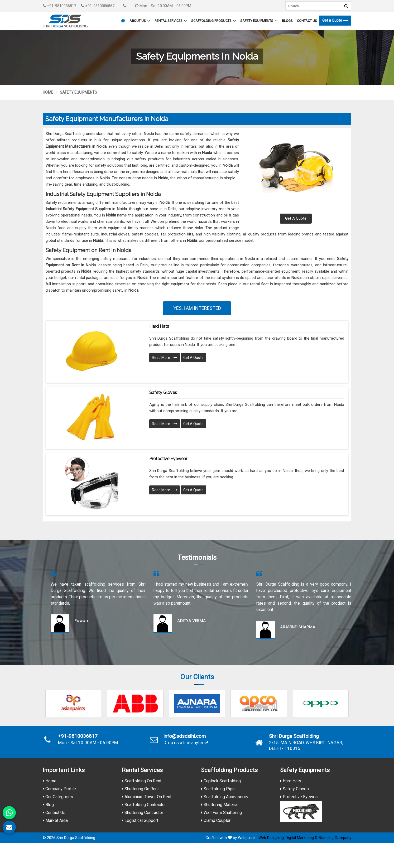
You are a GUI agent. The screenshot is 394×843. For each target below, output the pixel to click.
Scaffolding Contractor (144, 804)
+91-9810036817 (59, 5)
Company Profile (59, 788)
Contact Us (307, 21)
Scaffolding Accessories (225, 796)
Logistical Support (140, 820)
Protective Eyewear (168, 458)
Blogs (287, 21)
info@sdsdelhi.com (185, 736)
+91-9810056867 (97, 5)
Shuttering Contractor (142, 812)
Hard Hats (159, 326)
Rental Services (171, 20)
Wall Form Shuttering (221, 812)
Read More (164, 357)
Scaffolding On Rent (141, 780)
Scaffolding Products (213, 20)
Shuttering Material (219, 804)
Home (48, 92)
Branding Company (335, 837)
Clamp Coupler (215, 820)
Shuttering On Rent (140, 788)
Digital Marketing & (302, 837)
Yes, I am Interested (197, 308)
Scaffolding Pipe (218, 788)
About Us (139, 20)
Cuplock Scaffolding (221, 780)
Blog (48, 804)
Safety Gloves (163, 392)
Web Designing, (271, 837)
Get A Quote (295, 218)
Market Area (55, 820)
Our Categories (58, 796)
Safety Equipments (259, 20)
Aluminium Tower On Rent (146, 796)
